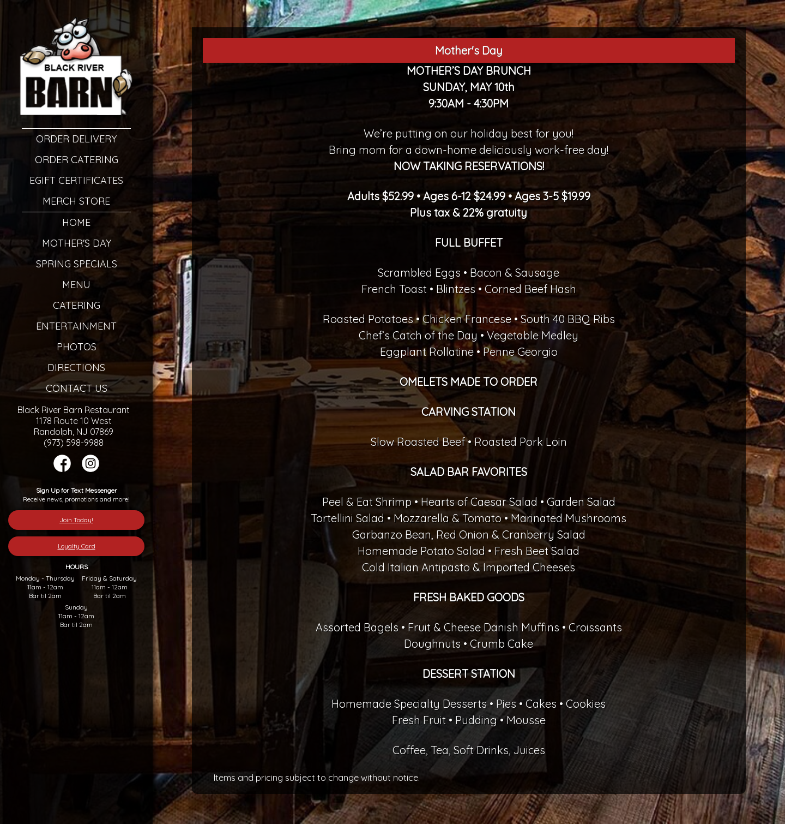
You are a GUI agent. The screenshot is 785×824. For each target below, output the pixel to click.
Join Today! (76, 520)
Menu (76, 284)
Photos (76, 347)
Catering (76, 305)
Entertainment (76, 326)
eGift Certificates (76, 180)
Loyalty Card (76, 546)
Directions (76, 367)
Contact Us (76, 388)
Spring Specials (76, 264)
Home (76, 222)
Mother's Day (76, 243)
